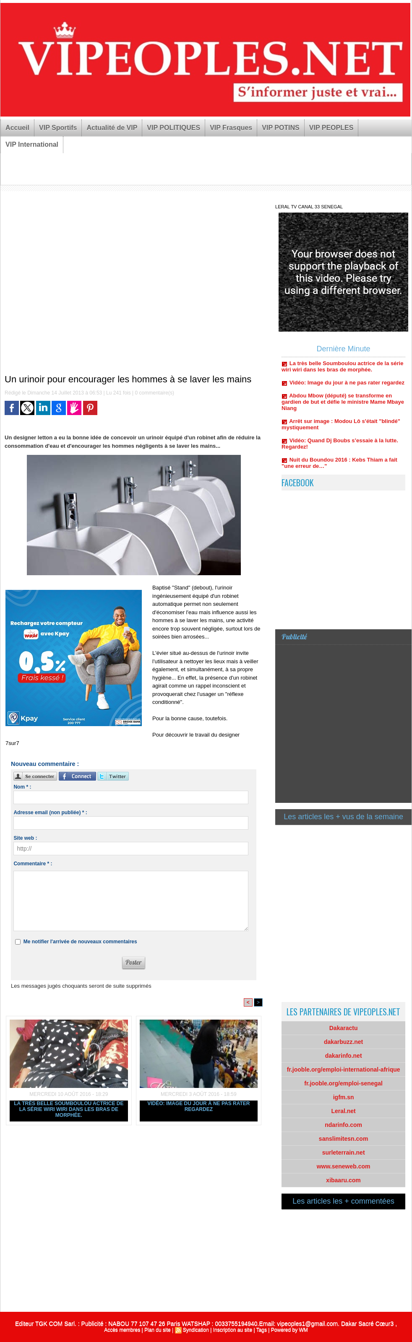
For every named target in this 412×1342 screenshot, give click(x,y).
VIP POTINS (281, 127)
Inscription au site (232, 1330)
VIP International (31, 144)
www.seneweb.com (343, 1166)
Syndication (196, 1330)
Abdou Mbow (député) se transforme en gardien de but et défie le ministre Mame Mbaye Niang (343, 408)
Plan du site (157, 1330)
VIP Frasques (231, 127)
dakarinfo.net (343, 1055)
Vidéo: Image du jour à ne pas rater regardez (198, 1106)
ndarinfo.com (343, 1124)
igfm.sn (343, 1097)
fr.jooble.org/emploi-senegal (343, 1083)
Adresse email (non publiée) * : (50, 812)
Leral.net (343, 1111)
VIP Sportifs (58, 127)
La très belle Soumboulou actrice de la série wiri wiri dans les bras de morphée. (68, 1109)
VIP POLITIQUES (173, 127)
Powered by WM (289, 1330)
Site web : (25, 838)
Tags (261, 1330)
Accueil (17, 127)
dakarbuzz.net (343, 1041)
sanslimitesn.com (343, 1138)
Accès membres (122, 1330)
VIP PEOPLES (331, 127)
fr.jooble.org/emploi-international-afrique (343, 1069)
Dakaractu (343, 1028)
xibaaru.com (343, 1180)
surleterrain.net (343, 1152)
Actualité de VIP (111, 127)
